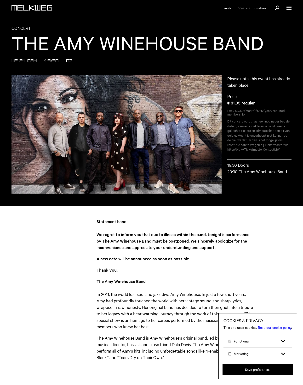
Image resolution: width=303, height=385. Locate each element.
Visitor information (252, 8)
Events (227, 8)
